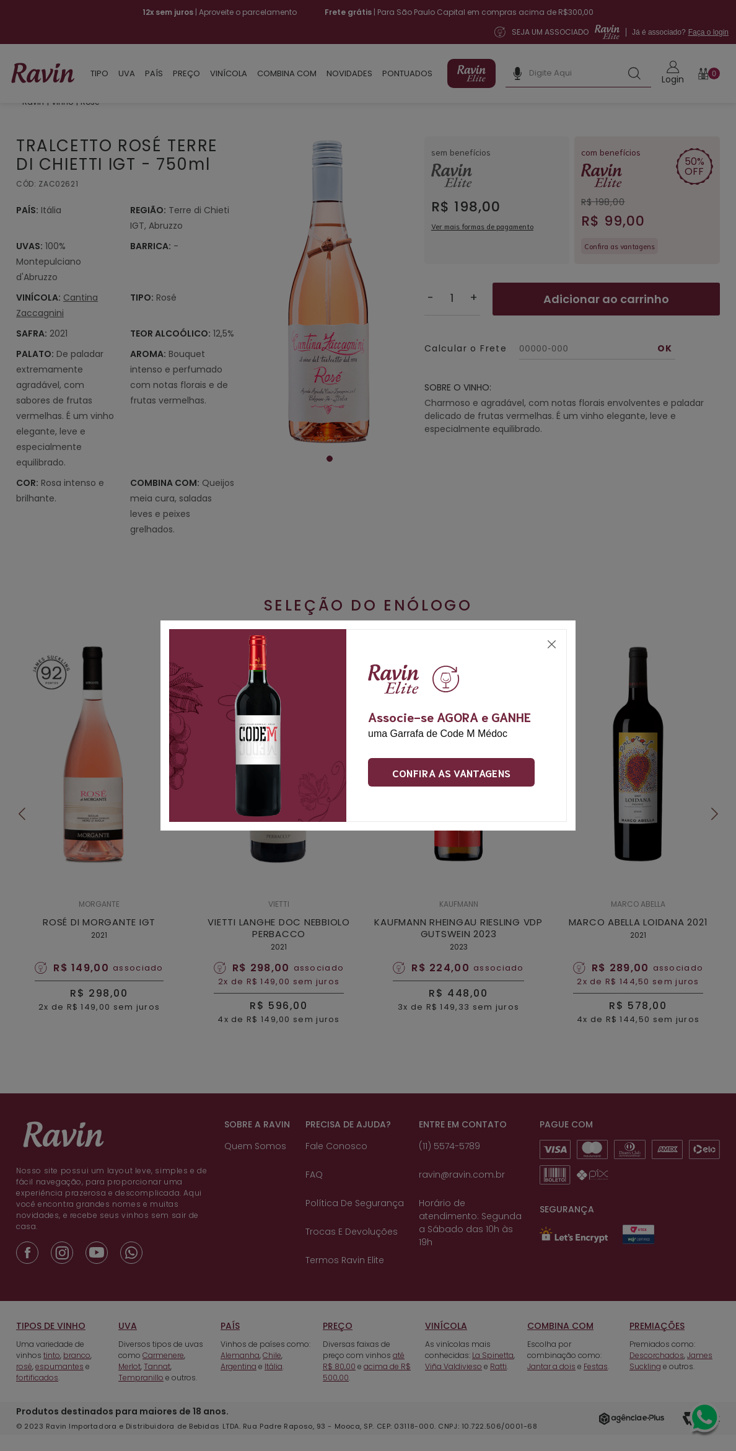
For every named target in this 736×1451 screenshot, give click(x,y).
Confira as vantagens (451, 772)
